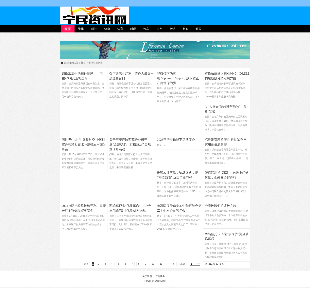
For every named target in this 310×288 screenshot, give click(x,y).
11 (161, 263)
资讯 (81, 28)
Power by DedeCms (155, 280)
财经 (172, 28)
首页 (83, 62)
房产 (159, 28)
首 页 (67, 28)
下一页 (171, 263)
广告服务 (160, 276)
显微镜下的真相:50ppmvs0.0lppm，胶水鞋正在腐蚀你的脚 (178, 78)
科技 (94, 28)
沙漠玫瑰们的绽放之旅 (220, 205)
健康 (107, 28)
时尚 (133, 28)
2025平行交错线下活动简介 (176, 139)
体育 (120, 28)
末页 (182, 263)
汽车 (146, 28)
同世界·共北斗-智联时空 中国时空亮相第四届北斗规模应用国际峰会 (84, 144)
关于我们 (147, 276)
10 (153, 263)
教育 (198, 28)
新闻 (185, 28)
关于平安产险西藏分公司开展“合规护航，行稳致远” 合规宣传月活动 (130, 144)
